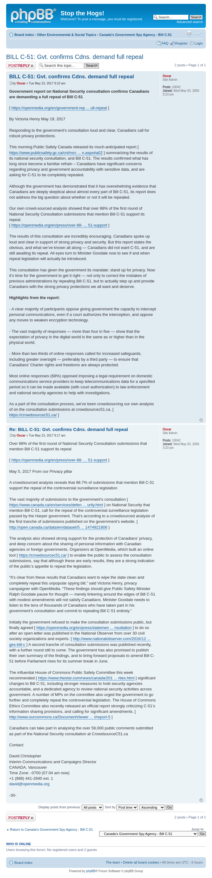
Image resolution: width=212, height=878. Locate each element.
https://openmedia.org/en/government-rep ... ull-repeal (59, 108)
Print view (189, 33)
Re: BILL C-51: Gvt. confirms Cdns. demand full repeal (68, 429)
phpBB (90, 871)
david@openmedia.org (29, 784)
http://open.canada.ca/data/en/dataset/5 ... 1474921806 (58, 527)
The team (113, 862)
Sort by (121, 807)
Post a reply (21, 65)
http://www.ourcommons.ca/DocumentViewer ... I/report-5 (59, 717)
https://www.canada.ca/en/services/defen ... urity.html (56, 505)
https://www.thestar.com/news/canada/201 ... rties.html (86, 678)
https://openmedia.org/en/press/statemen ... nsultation (84, 627)
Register (181, 43)
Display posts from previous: (70, 807)
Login (198, 43)
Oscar (21, 83)
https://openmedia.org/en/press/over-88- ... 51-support (59, 225)
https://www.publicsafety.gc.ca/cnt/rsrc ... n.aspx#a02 (56, 152)
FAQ (165, 43)
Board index (24, 35)
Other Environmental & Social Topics (66, 35)
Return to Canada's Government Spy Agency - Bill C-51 (51, 829)
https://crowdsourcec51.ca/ (33, 415)
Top (201, 420)
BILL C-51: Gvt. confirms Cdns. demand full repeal (74, 56)
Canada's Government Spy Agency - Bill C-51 (135, 35)
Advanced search (190, 22)
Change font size (198, 33)
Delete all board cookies (141, 862)
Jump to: (197, 829)
